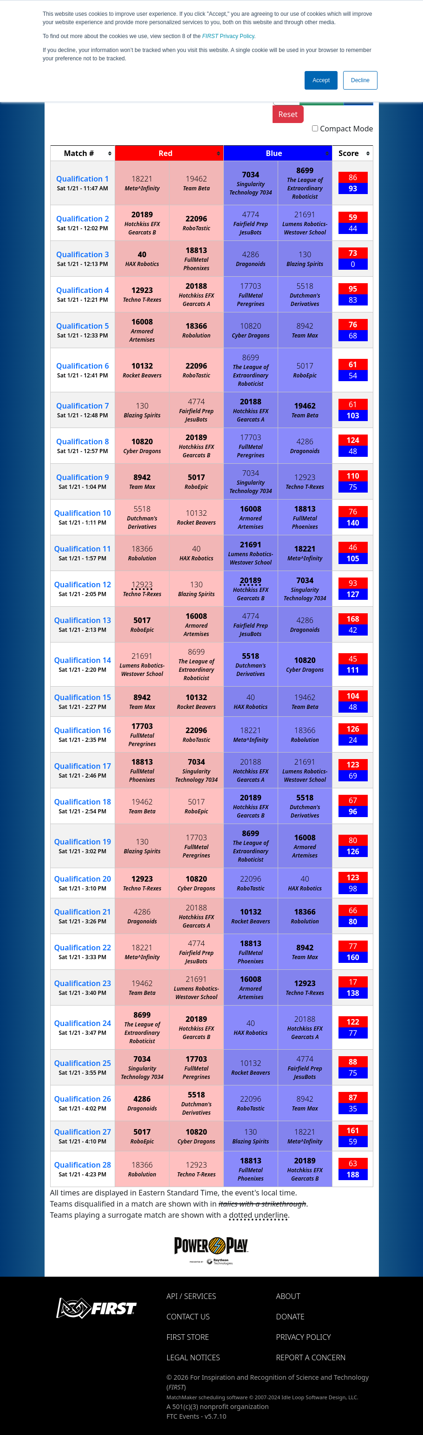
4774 (251, 214)
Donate (290, 1317)
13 (82, 620)
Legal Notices (193, 1357)
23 (82, 983)
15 (82, 697)
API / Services (191, 1296)
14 (82, 660)
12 (82, 584)
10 (82, 513)
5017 (304, 366)
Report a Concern (311, 1357)
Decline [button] (360, 80)
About (288, 1296)
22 (82, 947)
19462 (196, 179)
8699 (304, 170)
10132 (142, 366)
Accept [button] (321, 80)
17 (82, 766)
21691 (305, 214)
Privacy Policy (228, 36)
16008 (142, 322)
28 (82, 1165)
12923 (142, 290)
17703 (250, 286)
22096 (196, 219)
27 (82, 1132)
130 (305, 254)
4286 (251, 254)
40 (142, 254)
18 (82, 802)
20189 (142, 214)
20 (82, 879)
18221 (142, 179)
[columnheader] (82, 153)
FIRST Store (188, 1337)
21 (82, 912)
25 (82, 1063)
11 (82, 549)
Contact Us (188, 1317)
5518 (304, 286)
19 (82, 842)
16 (82, 730)
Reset (288, 114)
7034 (250, 174)
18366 (196, 326)
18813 (196, 250)
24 (82, 1023)
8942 (304, 326)
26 (82, 1099)
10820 (250, 326)
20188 (196, 286)
